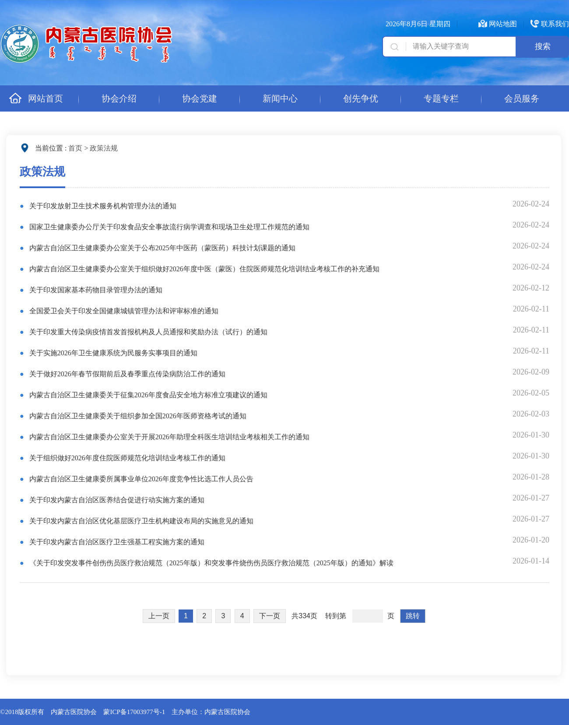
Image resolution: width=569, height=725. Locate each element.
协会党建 (199, 98)
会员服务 (521, 98)
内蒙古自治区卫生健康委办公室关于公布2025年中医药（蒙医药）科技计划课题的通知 (161, 248)
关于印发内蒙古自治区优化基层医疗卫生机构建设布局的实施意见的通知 (140, 521)
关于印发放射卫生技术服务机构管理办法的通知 (102, 206)
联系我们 (555, 24)
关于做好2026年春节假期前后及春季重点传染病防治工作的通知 (126, 374)
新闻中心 (280, 98)
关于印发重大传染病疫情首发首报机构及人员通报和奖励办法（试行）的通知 (147, 332)
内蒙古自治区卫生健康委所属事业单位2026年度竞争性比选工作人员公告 (140, 479)
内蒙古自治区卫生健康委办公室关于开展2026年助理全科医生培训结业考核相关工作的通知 (168, 437)
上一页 (158, 616)
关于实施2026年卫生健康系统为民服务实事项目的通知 (112, 353)
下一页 (269, 616)
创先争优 (360, 98)
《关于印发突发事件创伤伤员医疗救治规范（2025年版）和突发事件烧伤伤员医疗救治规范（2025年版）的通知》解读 (210, 563)
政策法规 (104, 148)
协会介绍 (119, 98)
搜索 (543, 46)
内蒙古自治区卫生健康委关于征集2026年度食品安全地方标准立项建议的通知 (147, 395)
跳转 (413, 616)
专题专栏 (441, 98)
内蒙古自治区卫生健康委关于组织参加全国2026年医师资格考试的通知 (137, 416)
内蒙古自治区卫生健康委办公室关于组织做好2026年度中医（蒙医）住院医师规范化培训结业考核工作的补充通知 (203, 269)
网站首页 (36, 98)
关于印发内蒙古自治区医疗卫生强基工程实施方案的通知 (116, 542)
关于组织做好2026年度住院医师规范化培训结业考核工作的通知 (126, 458)
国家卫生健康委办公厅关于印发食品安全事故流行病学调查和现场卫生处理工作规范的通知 (168, 227)
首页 (75, 148)
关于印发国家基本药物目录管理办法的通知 (95, 290)
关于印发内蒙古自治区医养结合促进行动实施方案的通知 (116, 500)
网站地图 (503, 24)
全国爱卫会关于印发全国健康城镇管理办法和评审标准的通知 (123, 311)
